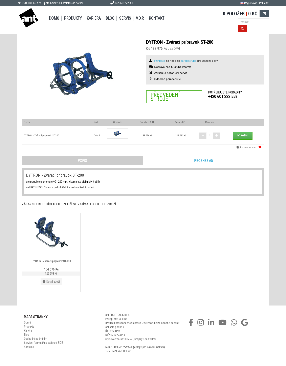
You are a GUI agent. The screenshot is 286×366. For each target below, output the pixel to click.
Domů (54, 18)
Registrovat (250, 3)
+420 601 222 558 (222, 96)
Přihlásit (263, 3)
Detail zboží (51, 281)
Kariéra (94, 18)
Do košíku (242, 135)
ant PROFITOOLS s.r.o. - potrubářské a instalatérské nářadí (50, 3)
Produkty (73, 18)
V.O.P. (140, 18)
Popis (82, 160)
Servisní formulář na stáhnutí (43, 342)
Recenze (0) (203, 160)
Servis (125, 18)
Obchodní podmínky (35, 338)
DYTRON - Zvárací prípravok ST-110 (51, 261)
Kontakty (29, 346)
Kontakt (156, 18)
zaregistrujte (188, 61)
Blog (110, 18)
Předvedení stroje (165, 96)
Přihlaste (159, 61)
